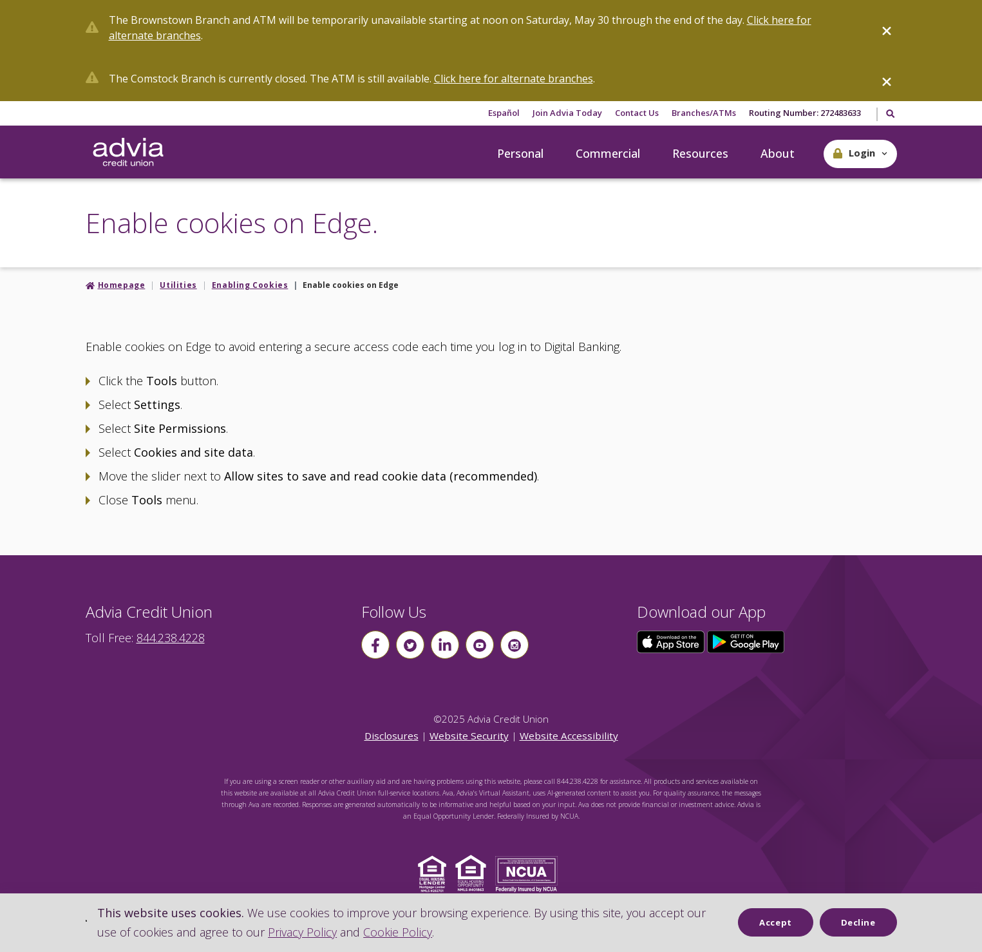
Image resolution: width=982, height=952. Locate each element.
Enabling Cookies (250, 285)
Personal (520, 153)
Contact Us (637, 113)
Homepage (122, 285)
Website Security (469, 735)
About (777, 153)
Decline (858, 922)
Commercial (608, 153)
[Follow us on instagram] (514, 645)
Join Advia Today (567, 113)
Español (504, 113)
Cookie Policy (397, 932)
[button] (860, 154)
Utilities (178, 285)
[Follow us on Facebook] (375, 645)
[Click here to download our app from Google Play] (745, 641)
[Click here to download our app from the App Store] (672, 641)
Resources (700, 153)
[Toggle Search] (889, 115)
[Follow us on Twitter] (410, 645)
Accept (775, 922)
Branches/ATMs (704, 113)
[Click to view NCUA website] (529, 873)
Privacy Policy (302, 932)
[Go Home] (128, 153)
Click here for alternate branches (513, 78)
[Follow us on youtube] (480, 645)
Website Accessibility (569, 735)
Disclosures (391, 735)
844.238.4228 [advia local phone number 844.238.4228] (171, 637)
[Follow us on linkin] (445, 645)
